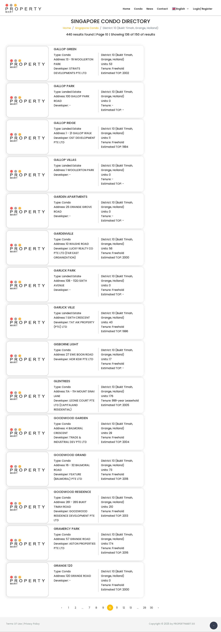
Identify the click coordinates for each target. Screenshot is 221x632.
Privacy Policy (32, 623)
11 (117, 607)
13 (131, 607)
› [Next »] (158, 607)
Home (126, 9)
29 (144, 607)
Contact (162, 9)
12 (124, 607)
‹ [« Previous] (61, 607)
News (149, 9)
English (180, 9)
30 (151, 607)
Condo (138, 9)
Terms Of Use (14, 623)
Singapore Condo (87, 28)
